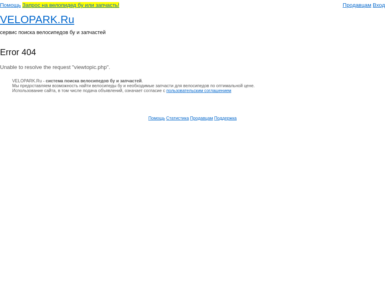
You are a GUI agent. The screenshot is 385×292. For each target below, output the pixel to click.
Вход (379, 5)
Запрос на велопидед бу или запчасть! (70, 5)
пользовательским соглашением (198, 90)
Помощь (10, 5)
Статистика (177, 118)
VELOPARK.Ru (37, 19)
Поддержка (225, 118)
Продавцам (357, 5)
